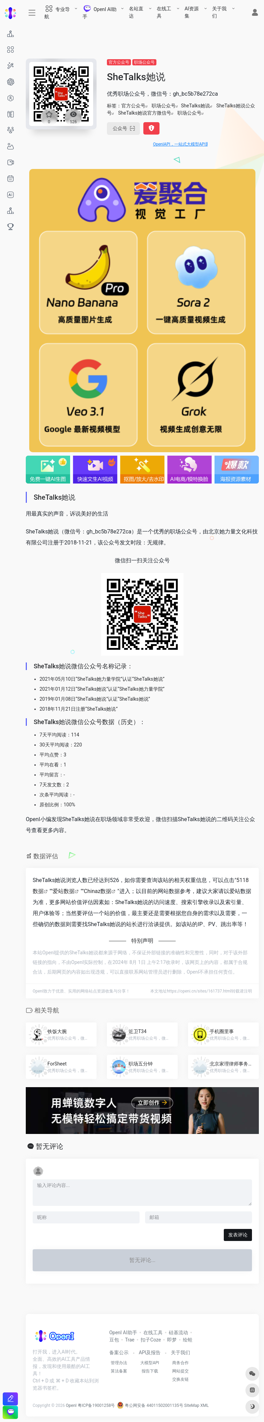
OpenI (71, 1405)
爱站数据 (64, 891)
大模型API (149, 1362)
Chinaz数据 (98, 891)
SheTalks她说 (195, 105)
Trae (129, 1340)
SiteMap (191, 1405)
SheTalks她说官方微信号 (144, 113)
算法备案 (119, 1371)
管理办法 (119, 1362)
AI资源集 (192, 12)
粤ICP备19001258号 (96, 1405)
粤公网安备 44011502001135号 (150, 1405)
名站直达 (136, 12)
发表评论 (238, 1235)
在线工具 (164, 12)
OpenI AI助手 (123, 1332)
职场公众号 (144, 62)
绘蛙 (187, 1340)
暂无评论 (49, 1146)
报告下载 (150, 1371)
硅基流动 (178, 1332)
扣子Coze (151, 1340)
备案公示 (119, 1352)
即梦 (172, 1340)
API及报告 (150, 1352)
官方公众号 (119, 62)
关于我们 (219, 12)
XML (204, 1405)
